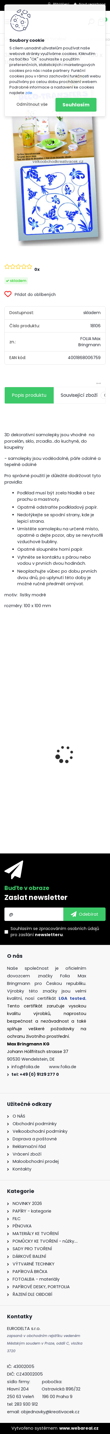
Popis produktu (29, 395)
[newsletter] (84, 914)
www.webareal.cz (79, 1428)
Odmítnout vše (32, 104)
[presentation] (7, 744)
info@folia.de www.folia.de (43, 1067)
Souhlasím (75, 104)
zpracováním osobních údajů (69, 928)
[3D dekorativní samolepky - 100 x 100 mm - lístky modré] (55, 158)
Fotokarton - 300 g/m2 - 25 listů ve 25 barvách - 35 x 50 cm (52, 755)
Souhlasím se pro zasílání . (55, 932)
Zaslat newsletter (35, 897)
